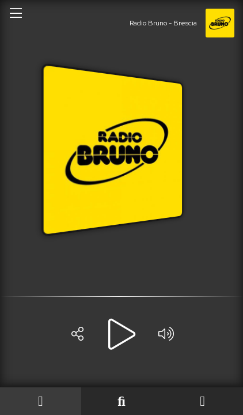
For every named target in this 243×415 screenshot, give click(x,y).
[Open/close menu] (15, 13)
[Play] (121, 334)
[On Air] (40, 401)
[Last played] (121, 401)
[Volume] (166, 334)
